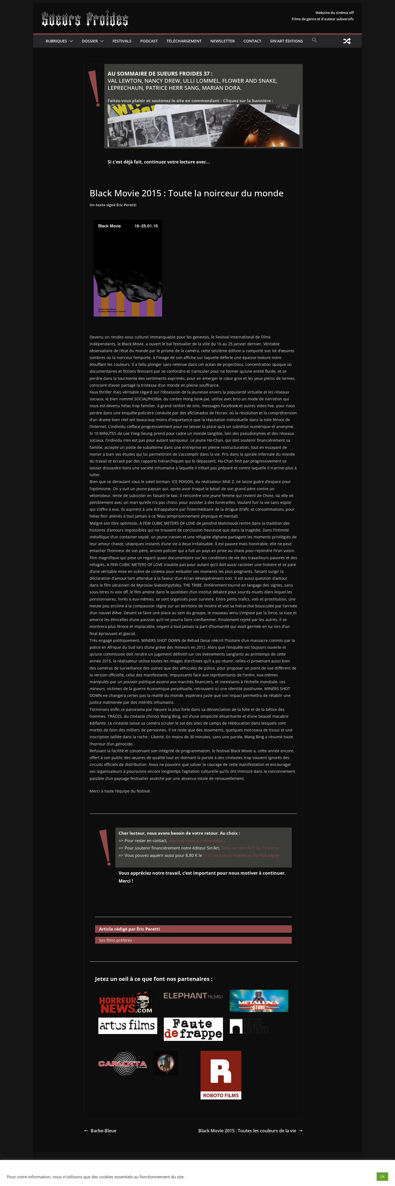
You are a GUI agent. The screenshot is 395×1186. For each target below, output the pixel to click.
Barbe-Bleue (100, 1131)
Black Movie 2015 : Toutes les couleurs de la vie (250, 1131)
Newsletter (222, 41)
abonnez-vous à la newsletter (196, 840)
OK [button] (382, 1176)
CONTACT (252, 41)
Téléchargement (184, 41)
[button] (70, 41)
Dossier (90, 41)
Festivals (122, 41)
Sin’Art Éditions (286, 41)
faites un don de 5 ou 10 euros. (250, 848)
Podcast (149, 41)
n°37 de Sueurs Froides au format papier (241, 855)
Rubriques (56, 41)
